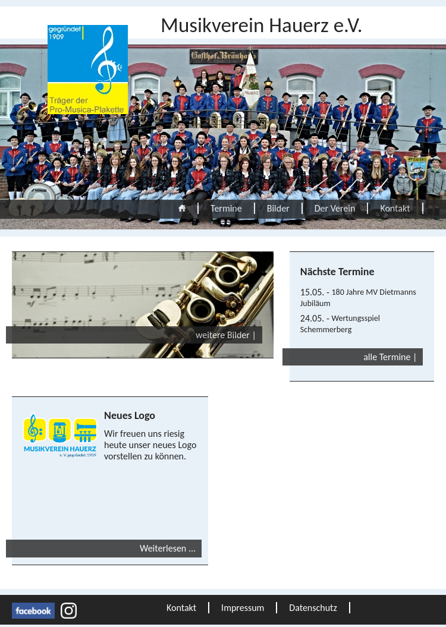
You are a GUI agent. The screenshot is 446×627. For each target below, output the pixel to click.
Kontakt (395, 208)
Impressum (242, 607)
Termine (226, 208)
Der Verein (335, 208)
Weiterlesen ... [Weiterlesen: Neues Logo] (168, 548)
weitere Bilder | (226, 335)
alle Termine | (390, 357)
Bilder (278, 208)
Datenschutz (313, 607)
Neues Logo (129, 415)
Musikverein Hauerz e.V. (262, 24)
